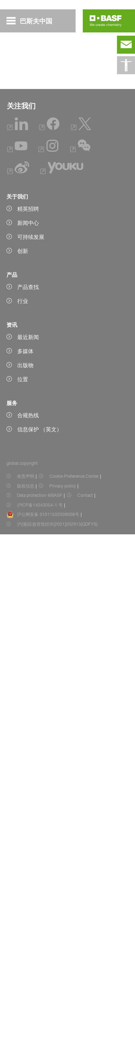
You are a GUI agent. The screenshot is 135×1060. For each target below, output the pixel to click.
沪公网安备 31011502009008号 (48, 1040)
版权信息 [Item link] (25, 1011)
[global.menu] (32, 21)
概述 (22, 100)
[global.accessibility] (126, 65)
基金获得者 (30, 126)
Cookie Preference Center (74, 1002)
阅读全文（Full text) (40, 532)
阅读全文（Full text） (42, 324)
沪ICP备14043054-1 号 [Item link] (40, 1030)
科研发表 (28, 151)
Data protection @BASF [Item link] (39, 1021)
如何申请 (28, 113)
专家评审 (28, 138)
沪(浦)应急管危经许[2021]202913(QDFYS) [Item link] (57, 1049)
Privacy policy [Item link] (62, 1011)
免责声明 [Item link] (25, 1002)
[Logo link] (106, 21)
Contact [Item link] (85, 1021)
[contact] (126, 45)
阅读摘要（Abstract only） (49, 264)
